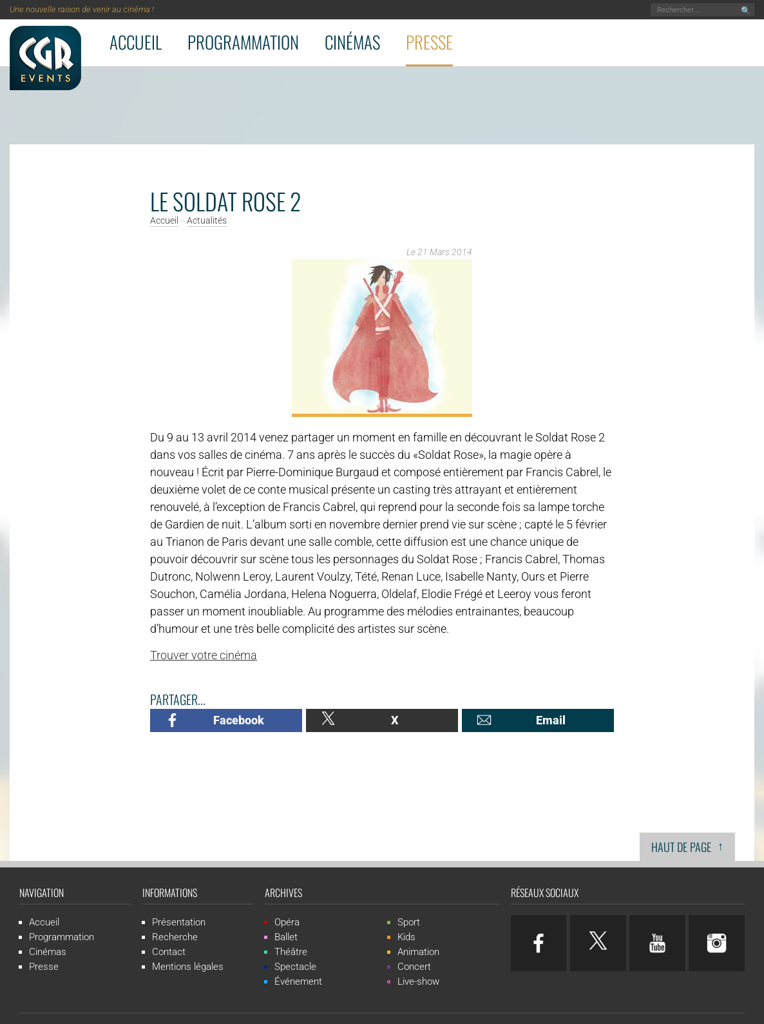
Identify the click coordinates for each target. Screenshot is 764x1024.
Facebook (238, 720)
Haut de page (687, 845)
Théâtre (290, 952)
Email (551, 720)
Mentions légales (188, 966)
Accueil (136, 42)
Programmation (243, 42)
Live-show (418, 981)
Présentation (178, 922)
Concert (414, 966)
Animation (418, 952)
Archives (283, 892)
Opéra (287, 922)
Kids (406, 937)
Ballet (286, 937)
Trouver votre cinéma (203, 655)
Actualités (207, 221)
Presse (429, 42)
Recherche (175, 937)
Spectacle (295, 966)
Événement (298, 981)
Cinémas (352, 42)
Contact (169, 952)
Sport (408, 922)
